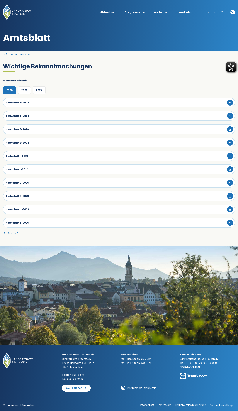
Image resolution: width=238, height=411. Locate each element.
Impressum (164, 405)
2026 (9, 90)
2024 (39, 90)
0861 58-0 (78, 375)
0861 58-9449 (75, 379)
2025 (24, 90)
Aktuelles (108, 12)
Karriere (215, 12)
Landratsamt (189, 12)
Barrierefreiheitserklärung (190, 405)
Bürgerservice (135, 12)
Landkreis (161, 12)
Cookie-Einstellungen (222, 405)
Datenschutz (146, 405)
